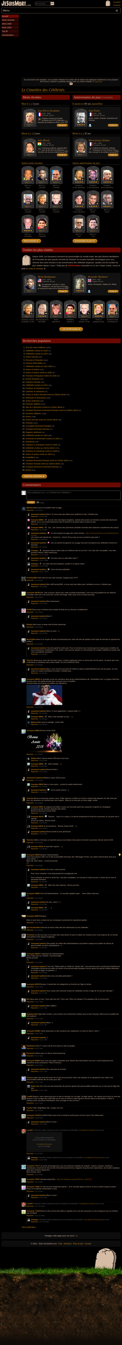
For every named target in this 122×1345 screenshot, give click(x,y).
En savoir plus (97, 81)
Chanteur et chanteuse (35, 388)
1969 (94, 280)
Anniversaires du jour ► (85, 241)
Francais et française (34, 360)
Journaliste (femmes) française (38, 426)
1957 (44, 280)
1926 (95, 114)
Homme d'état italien (34, 363)
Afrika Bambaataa (47, 276)
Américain (45, 281)
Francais (45, 115)
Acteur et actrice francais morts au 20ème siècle (46, 394)
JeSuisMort (13, 3)
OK (71, 84)
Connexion (117, 5)
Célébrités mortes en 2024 (37, 385)
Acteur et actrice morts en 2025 (39, 454)
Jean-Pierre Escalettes (49, 110)
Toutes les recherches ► (34, 476)
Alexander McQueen (98, 276)
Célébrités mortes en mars (37, 435)
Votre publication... (29, 1227)
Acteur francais (32, 357)
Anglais (94, 281)
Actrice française (32, 379)
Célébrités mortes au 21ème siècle (40, 448)
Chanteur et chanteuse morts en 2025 (41, 445)
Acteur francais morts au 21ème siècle (42, 420)
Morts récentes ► (31, 241)
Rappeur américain (33, 432)
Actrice (28, 470)
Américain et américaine (36, 398)
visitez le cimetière (35, 269)
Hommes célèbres (33, 413)
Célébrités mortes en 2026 (37, 351)
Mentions (68, 1244)
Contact (88, 1244)
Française (96, 145)
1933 (44, 143)
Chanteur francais (33, 382)
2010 (99, 280)
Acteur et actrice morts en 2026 (39, 372)
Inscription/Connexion (87, 1130)
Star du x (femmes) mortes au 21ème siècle (44, 407)
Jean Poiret (94, 110)
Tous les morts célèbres (35, 347)
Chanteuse (30, 442)
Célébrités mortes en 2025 (37, 354)
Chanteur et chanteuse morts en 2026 (41, 451)
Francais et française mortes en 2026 (41, 376)
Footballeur (30, 457)
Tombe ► (62, 125)
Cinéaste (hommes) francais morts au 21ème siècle (47, 460)
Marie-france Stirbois (99, 140)
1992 (100, 114)
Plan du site (78, 1244)
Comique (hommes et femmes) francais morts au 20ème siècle (52, 410)
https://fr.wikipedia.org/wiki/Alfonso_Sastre (73, 1179)
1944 (95, 143)
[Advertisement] (71, 56)
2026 (49, 114)
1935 (44, 114)
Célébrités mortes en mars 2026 (39, 366)
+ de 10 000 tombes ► (71, 329)
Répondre (30, 510)
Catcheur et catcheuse (35, 391)
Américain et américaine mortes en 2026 (42, 439)
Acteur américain (33, 401)
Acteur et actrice (32, 369)
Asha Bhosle (44, 140)
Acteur (28, 416)
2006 (100, 143)
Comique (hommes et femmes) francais (42, 467)
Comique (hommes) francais (37, 429)
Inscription (117, 2)
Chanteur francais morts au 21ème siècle (43, 464)
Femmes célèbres (33, 404)
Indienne (45, 145)
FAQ (60, 1244)
